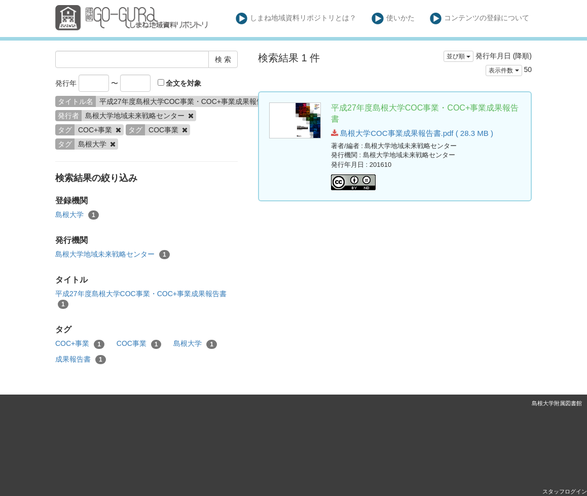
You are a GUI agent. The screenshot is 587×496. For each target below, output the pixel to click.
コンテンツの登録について (480, 18)
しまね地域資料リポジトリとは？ (296, 18)
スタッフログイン (564, 491)
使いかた (393, 18)
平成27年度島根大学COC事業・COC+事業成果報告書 (141, 299)
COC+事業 (79, 343)
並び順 (458, 56)
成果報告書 (80, 359)
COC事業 (139, 343)
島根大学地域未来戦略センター (112, 254)
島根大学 (77, 215)
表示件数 (504, 70)
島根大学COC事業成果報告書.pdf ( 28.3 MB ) (412, 133)
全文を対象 (180, 83)
